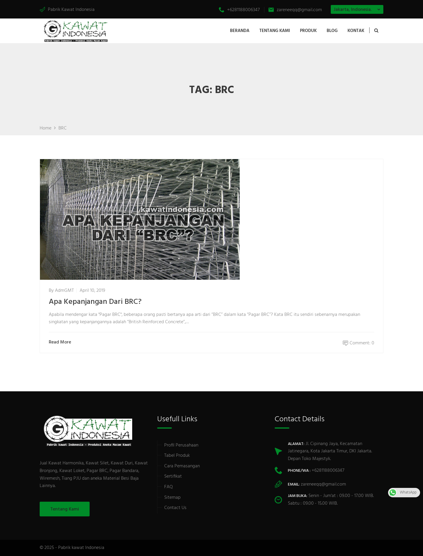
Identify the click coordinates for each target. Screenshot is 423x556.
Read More (61, 342)
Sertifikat (173, 476)
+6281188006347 (239, 10)
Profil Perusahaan (181, 445)
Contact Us (175, 508)
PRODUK (308, 30)
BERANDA (239, 30)
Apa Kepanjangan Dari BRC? (95, 302)
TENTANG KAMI (274, 30)
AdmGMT (64, 290)
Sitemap (172, 497)
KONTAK (356, 30)
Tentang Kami (64, 509)
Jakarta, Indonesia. (353, 10)
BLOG (332, 30)
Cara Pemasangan (182, 466)
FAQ (168, 487)
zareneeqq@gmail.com (295, 10)
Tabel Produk (177, 455)
